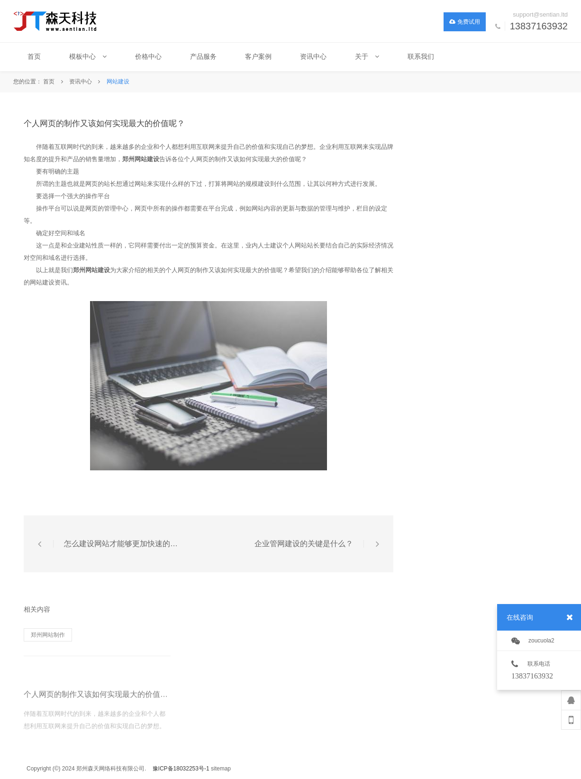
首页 (48, 81)
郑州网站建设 (140, 159)
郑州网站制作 (48, 635)
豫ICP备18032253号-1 (181, 768)
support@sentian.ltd (540, 14)
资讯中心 (80, 81)
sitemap (221, 768)
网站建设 (118, 81)
